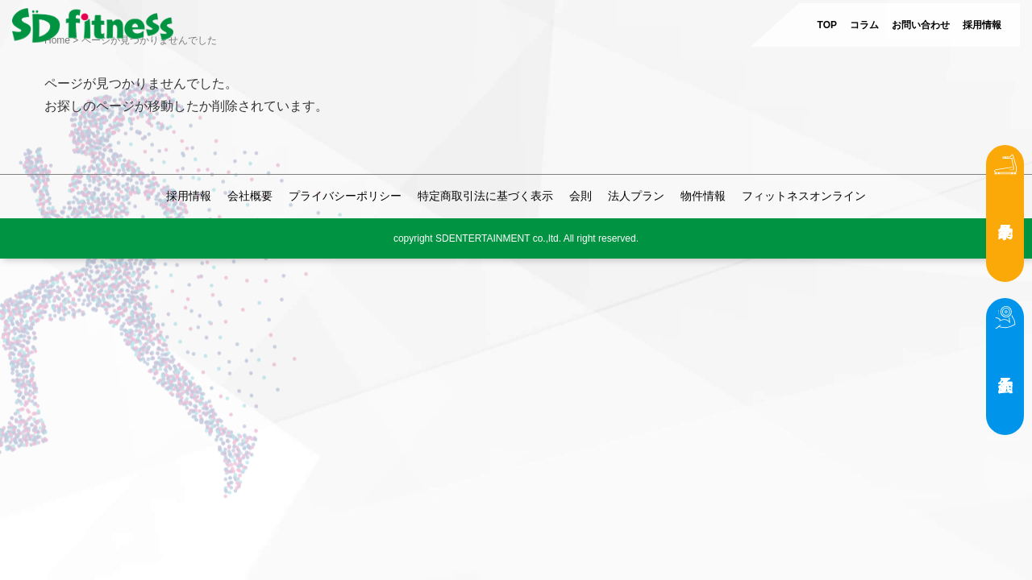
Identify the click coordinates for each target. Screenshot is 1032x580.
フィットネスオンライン (804, 195)
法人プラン (636, 195)
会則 (580, 195)
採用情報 (982, 25)
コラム (864, 25)
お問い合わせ (921, 25)
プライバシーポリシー (345, 195)
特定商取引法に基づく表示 (485, 195)
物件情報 (703, 195)
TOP (827, 25)
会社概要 (250, 195)
